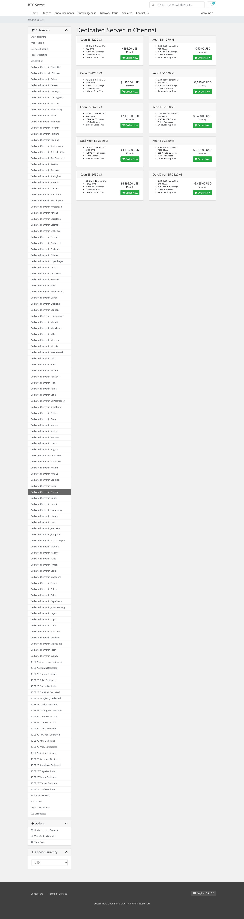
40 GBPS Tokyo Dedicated (43, 771)
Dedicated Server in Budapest (45, 249)
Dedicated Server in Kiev (43, 285)
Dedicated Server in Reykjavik (45, 376)
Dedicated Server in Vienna (44, 425)
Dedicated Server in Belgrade (45, 224)
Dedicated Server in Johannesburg (48, 607)
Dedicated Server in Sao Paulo (46, 461)
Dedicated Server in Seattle (44, 164)
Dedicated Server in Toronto (45, 188)
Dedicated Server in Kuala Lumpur (48, 540)
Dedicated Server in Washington (47, 200)
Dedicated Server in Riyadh (44, 564)
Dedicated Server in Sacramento (47, 146)
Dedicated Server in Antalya (44, 473)
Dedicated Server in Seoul (43, 570)
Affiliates (127, 13)
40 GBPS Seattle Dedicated (44, 753)
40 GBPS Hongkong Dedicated (46, 698)
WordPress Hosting (40, 795)
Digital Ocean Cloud (40, 807)
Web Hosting (37, 42)
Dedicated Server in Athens (44, 212)
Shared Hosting (38, 36)
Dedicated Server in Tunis (43, 625)
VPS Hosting (37, 61)
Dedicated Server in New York (45, 121)
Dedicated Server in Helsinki (45, 279)
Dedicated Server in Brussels (45, 237)
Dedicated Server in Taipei (44, 583)
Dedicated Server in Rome (44, 388)
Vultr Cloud (36, 801)
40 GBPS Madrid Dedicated (44, 716)
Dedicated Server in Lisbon (44, 297)
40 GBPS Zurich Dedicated (43, 789)
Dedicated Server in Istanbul (45, 516)
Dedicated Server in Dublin (44, 267)
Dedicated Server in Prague (44, 370)
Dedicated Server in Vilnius (44, 431)
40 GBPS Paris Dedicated (43, 740)
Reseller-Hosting (39, 54)
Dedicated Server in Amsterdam (47, 206)
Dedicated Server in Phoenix (45, 127)
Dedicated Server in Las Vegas (45, 91)
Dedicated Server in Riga (43, 382)
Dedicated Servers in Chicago (45, 73)
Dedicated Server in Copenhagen (47, 261)
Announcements (64, 13)
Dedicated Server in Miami (44, 115)
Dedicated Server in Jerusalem (45, 528)
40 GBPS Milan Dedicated (43, 728)
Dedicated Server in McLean (45, 103)
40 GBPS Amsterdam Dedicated (46, 662)
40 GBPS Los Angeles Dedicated (46, 710)
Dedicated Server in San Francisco (47, 158)
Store (45, 13)
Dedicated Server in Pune (43, 558)
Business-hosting (39, 49)
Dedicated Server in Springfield (46, 176)
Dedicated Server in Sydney (44, 655)
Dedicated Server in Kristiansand (47, 291)
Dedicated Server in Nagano (45, 552)
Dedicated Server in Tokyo (44, 589)
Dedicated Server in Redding (45, 140)
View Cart (37, 842)
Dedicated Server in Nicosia (44, 346)
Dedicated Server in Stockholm (46, 407)
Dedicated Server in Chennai (45, 492)
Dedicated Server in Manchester (47, 328)
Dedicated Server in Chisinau (45, 255)
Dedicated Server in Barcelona (46, 218)
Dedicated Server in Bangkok (45, 479)
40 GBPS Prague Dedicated (44, 746)
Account (206, 13)
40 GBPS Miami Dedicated (43, 722)
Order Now (130, 57)
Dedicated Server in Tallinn (44, 413)
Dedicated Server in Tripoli (44, 619)
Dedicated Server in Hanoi (44, 504)
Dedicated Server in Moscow (45, 340)
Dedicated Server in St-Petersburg (48, 400)
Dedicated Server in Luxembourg (47, 316)
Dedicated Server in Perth (43, 649)
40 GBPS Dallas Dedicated (43, 680)
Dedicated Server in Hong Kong (46, 510)
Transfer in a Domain (43, 836)
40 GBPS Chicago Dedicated (44, 674)
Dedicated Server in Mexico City (46, 109)
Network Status (109, 13)
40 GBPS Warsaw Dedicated (44, 783)
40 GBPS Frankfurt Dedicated (45, 692)
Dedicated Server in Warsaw (45, 437)
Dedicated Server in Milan (43, 334)
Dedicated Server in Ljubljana (45, 303)
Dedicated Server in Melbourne (46, 643)
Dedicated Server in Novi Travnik (47, 352)
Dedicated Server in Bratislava (45, 230)
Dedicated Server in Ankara (44, 467)
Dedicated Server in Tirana (44, 419)
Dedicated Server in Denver (44, 85)
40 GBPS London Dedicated (44, 704)
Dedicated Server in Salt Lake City (47, 152)
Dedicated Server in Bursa (43, 486)
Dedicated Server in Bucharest (46, 243)
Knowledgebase (87, 13)
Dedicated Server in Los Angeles (47, 97)
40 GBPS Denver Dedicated (44, 686)
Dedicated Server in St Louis (45, 182)
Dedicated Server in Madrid (44, 322)
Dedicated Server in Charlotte (45, 67)
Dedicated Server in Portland (45, 133)
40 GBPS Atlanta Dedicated (44, 668)
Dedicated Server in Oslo (43, 358)
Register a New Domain (44, 830)
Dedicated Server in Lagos (44, 613)
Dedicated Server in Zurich (44, 443)
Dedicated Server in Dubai (44, 498)
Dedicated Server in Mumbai (45, 546)
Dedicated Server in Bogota (44, 449)
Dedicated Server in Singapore (46, 577)
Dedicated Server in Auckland (45, 631)
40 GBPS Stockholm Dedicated (46, 765)
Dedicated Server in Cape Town (46, 601)
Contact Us (142, 13)
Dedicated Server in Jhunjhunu (46, 534)
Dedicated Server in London (45, 309)
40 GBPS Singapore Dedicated (45, 759)
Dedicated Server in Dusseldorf (46, 273)
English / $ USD (203, 893)
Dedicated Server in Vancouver (46, 194)
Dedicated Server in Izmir (43, 522)
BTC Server (36, 4)
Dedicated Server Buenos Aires (46, 455)
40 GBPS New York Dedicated (45, 734)
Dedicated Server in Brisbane (45, 637)
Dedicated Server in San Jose (45, 170)
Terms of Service (57, 893)
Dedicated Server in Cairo (43, 595)
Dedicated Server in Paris (43, 364)
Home (34, 13)
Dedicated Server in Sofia (43, 394)
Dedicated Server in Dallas (44, 79)
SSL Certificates (38, 813)
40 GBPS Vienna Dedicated (44, 777)
